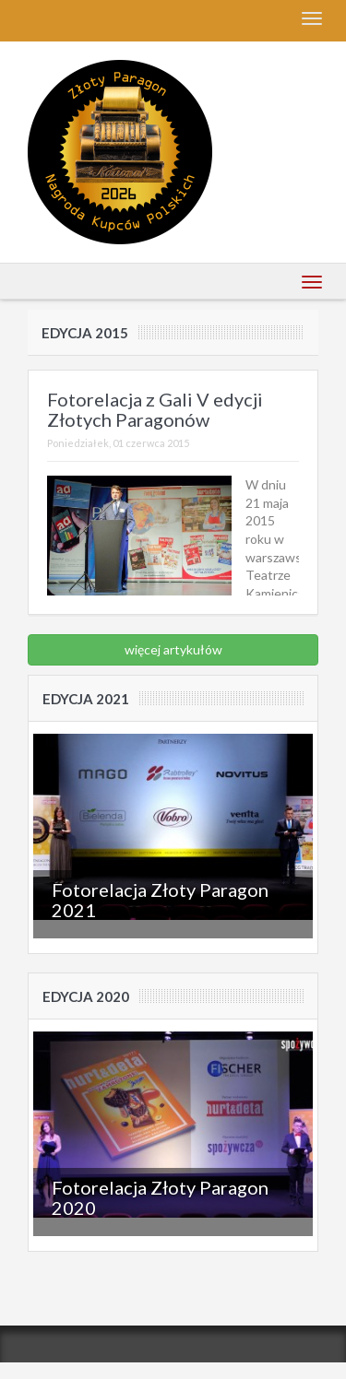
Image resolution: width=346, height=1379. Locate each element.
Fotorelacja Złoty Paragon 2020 (160, 1197)
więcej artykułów (173, 649)
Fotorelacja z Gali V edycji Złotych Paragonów (155, 409)
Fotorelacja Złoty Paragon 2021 (160, 899)
